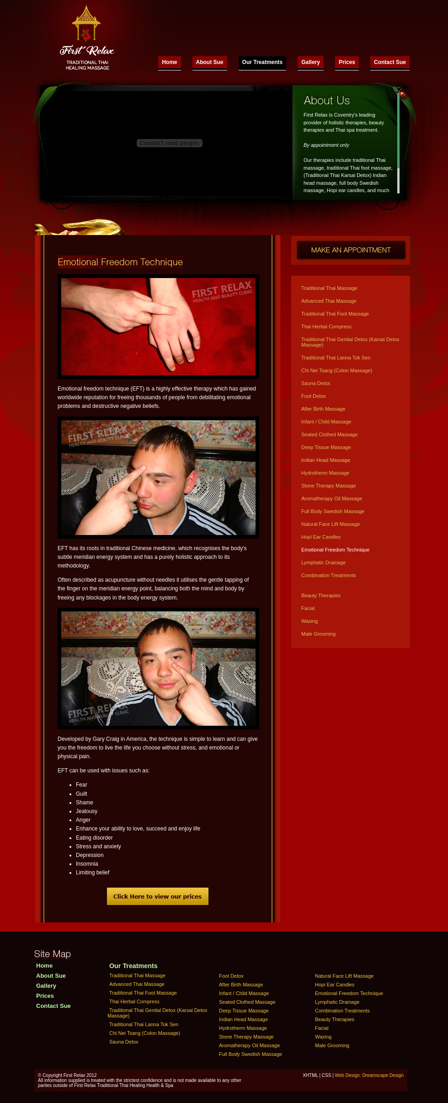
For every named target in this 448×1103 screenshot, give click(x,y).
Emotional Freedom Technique (335, 549)
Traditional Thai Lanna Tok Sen (335, 357)
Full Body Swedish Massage (332, 511)
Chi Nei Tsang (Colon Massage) (336, 370)
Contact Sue (390, 62)
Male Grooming (318, 634)
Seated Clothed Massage (329, 434)
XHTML (310, 1075)
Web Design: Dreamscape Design (369, 1075)
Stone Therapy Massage (328, 485)
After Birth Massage (323, 409)
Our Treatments (262, 62)
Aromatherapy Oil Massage (331, 498)
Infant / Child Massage (326, 421)
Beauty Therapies (321, 595)
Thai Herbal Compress (326, 326)
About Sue (210, 62)
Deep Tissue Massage (326, 447)
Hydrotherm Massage (325, 473)
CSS (326, 1075)
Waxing (309, 621)
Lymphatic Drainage (323, 562)
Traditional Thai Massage (329, 288)
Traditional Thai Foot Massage (335, 313)
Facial (308, 608)
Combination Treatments (328, 575)
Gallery (310, 62)
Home (169, 62)
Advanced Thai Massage (329, 301)
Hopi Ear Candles (321, 537)
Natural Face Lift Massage (330, 524)
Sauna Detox (316, 383)
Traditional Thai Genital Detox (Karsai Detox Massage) (350, 342)
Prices (347, 62)
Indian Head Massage (325, 460)
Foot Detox (313, 396)
